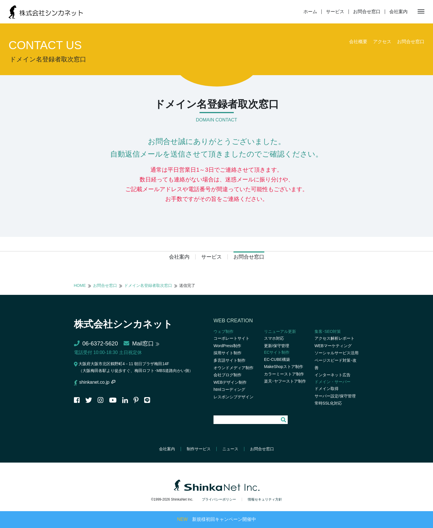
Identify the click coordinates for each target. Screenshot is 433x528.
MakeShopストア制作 (283, 366)
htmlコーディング (229, 389)
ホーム (310, 11)
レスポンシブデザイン (233, 397)
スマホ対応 (274, 338)
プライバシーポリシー (219, 499)
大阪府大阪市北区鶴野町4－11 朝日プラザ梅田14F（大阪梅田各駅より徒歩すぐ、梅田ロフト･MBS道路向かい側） (133, 367)
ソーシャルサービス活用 (337, 353)
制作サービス (199, 449)
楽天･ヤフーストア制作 (285, 381)
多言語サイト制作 (229, 360)
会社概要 (358, 41)
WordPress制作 (227, 345)
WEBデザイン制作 (230, 382)
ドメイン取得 (327, 388)
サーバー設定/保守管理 (335, 396)
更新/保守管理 (276, 345)
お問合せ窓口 (366, 11)
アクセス (382, 41)
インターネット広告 (333, 375)
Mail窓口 (139, 343)
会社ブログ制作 (227, 375)
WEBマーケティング (333, 345)
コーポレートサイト (231, 338)
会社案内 (398, 11)
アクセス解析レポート (335, 338)
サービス (335, 11)
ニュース (230, 449)
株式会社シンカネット (126, 324)
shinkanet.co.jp (97, 382)
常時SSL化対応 (328, 403)
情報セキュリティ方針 (265, 499)
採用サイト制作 (227, 353)
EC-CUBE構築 (277, 359)
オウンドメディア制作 (233, 367)
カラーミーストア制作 (284, 374)
